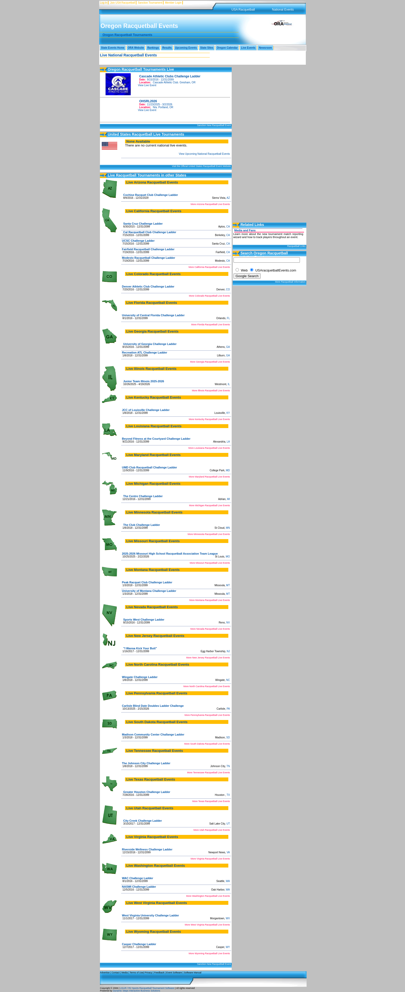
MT (228, 585)
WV (228, 918)
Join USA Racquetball (122, 2)
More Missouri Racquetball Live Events (210, 563)
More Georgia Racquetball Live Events (210, 362)
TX (228, 794)
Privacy (148, 972)
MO (228, 556)
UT (228, 823)
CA (228, 226)
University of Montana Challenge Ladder (149, 590)
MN (228, 527)
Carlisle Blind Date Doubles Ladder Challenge (153, 705)
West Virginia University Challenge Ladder (150, 915)
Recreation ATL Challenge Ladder (144, 352)
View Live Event (147, 85)
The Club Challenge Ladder (141, 524)
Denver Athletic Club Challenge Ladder (148, 286)
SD (228, 737)
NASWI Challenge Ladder (139, 886)
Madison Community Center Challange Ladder (153, 734)
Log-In (103, 2)
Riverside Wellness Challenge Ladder (147, 849)
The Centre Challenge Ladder (143, 496)
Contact (116, 972)
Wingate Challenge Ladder (140, 677)
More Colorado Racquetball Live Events (209, 296)
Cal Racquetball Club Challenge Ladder (149, 232)
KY (228, 413)
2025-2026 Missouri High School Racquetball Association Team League (170, 553)
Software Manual (192, 972)
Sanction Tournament (150, 2)
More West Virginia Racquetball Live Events (207, 924)
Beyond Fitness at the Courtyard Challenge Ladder (156, 438)
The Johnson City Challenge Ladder (146, 763)
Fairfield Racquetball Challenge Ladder (148, 249)
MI (228, 499)
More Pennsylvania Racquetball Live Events (207, 715)
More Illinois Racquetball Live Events (211, 390)
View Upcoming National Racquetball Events (204, 153)
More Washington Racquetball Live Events (208, 896)
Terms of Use (136, 972)
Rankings (153, 47)
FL (228, 318)
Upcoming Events (186, 47)
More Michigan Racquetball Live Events (209, 505)
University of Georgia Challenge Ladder (150, 344)
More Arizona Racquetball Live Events (210, 204)
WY (228, 947)
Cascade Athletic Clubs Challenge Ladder (169, 76)
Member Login (173, 2)
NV (228, 622)
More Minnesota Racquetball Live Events (209, 534)
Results (167, 47)
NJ (228, 651)
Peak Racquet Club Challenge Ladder (147, 582)
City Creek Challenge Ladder (142, 820)
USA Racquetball (243, 9)
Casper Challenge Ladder (139, 944)
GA (228, 347)
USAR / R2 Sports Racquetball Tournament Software (146, 988)
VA (228, 852)
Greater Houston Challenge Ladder (146, 791)
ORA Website (136, 47)
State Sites (206, 47)
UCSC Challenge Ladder (138, 240)
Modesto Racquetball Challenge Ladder (148, 257)
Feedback (159, 972)
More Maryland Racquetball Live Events (209, 476)
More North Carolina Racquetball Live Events (206, 686)
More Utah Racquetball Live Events (211, 830)
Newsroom (265, 47)
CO (228, 289)
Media (124, 972)
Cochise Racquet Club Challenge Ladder (150, 194)
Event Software (174, 972)
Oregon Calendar (227, 47)
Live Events (248, 47)
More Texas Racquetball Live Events (211, 801)
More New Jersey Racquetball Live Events (208, 657)
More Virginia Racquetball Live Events (210, 858)
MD (228, 470)
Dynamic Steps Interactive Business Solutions (136, 990)
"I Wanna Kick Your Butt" (140, 648)
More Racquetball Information (290, 282)
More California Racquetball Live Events (209, 267)
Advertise (105, 972)
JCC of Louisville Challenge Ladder (146, 410)
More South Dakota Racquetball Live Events (207, 744)
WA (228, 881)
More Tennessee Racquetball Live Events (208, 772)
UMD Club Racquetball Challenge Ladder (149, 467)
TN (228, 766)
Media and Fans (245, 230)
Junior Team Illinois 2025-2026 (143, 381)
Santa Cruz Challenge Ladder (143, 223)
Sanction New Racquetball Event (214, 125)
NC (228, 680)
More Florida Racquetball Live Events (210, 324)
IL (229, 384)
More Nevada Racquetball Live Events (210, 629)
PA (228, 708)
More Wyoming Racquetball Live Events (209, 953)
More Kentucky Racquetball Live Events (209, 419)
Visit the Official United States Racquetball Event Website (201, 166)
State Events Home (112, 47)
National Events (283, 9)
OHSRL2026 (148, 101)
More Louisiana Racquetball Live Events (209, 448)
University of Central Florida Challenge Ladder (153, 315)
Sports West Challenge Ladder (143, 619)
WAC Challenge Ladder (137, 878)
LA (228, 441)
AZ (228, 197)
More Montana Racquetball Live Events (209, 600)
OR (194, 82)
